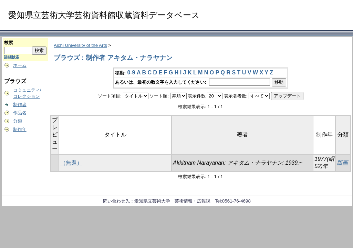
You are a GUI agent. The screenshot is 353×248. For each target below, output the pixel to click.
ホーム (20, 65)
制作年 (20, 129)
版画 (342, 163)
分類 (17, 121)
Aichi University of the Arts (80, 45)
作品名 (20, 112)
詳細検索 (11, 57)
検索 (8, 42)
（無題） (71, 163)
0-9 (131, 72)
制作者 (20, 104)
